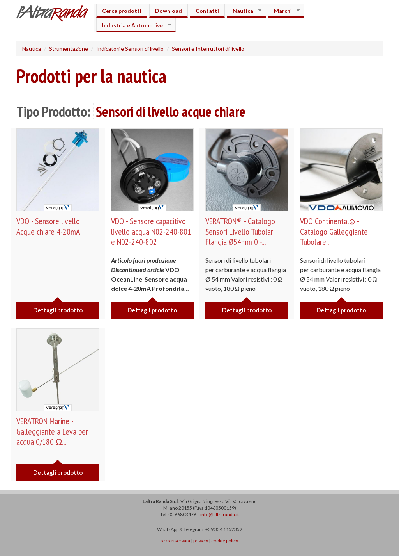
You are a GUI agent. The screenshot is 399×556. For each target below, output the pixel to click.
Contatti (207, 10)
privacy (200, 541)
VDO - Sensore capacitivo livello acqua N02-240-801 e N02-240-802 (151, 231)
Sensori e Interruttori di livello (208, 48)
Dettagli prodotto (58, 310)
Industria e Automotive (133, 25)
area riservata (175, 541)
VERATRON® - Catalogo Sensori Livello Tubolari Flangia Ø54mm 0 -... (240, 231)
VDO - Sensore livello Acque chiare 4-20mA (48, 226)
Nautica (244, 10)
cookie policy (224, 541)
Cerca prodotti (121, 10)
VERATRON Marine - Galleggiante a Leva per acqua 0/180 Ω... (52, 431)
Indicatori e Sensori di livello (130, 48)
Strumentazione (68, 48)
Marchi (284, 10)
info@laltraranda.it (219, 514)
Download (168, 10)
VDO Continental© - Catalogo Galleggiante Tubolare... (334, 231)
